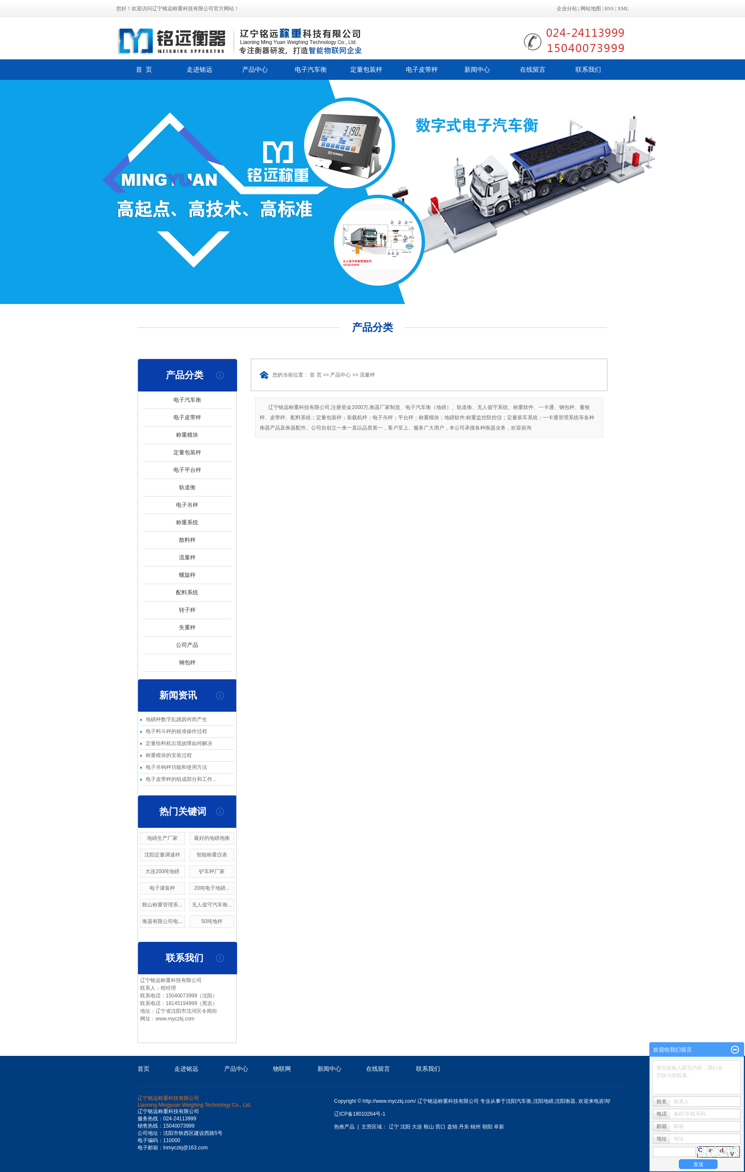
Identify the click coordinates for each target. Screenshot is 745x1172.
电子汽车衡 (311, 69)
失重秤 (187, 627)
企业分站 (567, 9)
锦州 (475, 1127)
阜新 (499, 1127)
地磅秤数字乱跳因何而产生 (176, 719)
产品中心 (255, 69)
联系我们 (588, 69)
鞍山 (429, 1127)
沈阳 (405, 1127)
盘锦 (452, 1127)
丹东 (464, 1127)
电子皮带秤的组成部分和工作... (181, 779)
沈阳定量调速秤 (162, 855)
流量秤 (187, 557)
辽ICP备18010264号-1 (359, 1114)
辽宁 (394, 1127)
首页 (144, 1068)
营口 (440, 1127)
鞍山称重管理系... (162, 905)
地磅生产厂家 (162, 838)
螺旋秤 (187, 575)
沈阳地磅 (543, 1101)
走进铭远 (199, 69)
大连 (417, 1127)
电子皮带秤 (422, 69)
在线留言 (533, 69)
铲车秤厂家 (212, 871)
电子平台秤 (187, 470)
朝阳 (487, 1127)
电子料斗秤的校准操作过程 (176, 731)
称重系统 (187, 522)
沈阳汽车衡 (518, 1101)
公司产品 (187, 645)
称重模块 (187, 435)
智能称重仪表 (212, 855)
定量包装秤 (366, 69)
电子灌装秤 (162, 888)
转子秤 (187, 610)
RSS (609, 9)
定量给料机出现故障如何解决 (179, 743)
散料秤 (187, 540)
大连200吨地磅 (162, 871)
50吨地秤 (211, 921)
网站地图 (591, 9)
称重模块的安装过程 (169, 755)
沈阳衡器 (565, 1101)
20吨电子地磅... (211, 888)
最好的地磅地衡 (212, 838)
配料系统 (187, 592)
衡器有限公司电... (162, 921)
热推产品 (344, 1127)
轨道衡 (187, 487)
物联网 (282, 1068)
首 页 (144, 69)
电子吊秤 (187, 505)
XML (623, 9)
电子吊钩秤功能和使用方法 (176, 767)
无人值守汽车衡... (212, 905)
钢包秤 (187, 662)
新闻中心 (477, 69)
